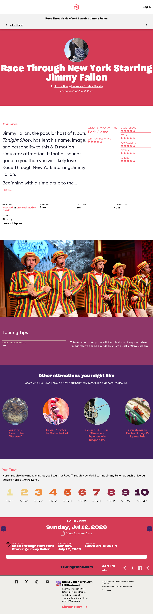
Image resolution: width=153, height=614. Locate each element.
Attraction (61, 86)
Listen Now (75, 607)
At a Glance (16, 25)
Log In (147, 7)
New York (7, 207)
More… (7, 189)
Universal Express (12, 223)
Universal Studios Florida (87, 86)
